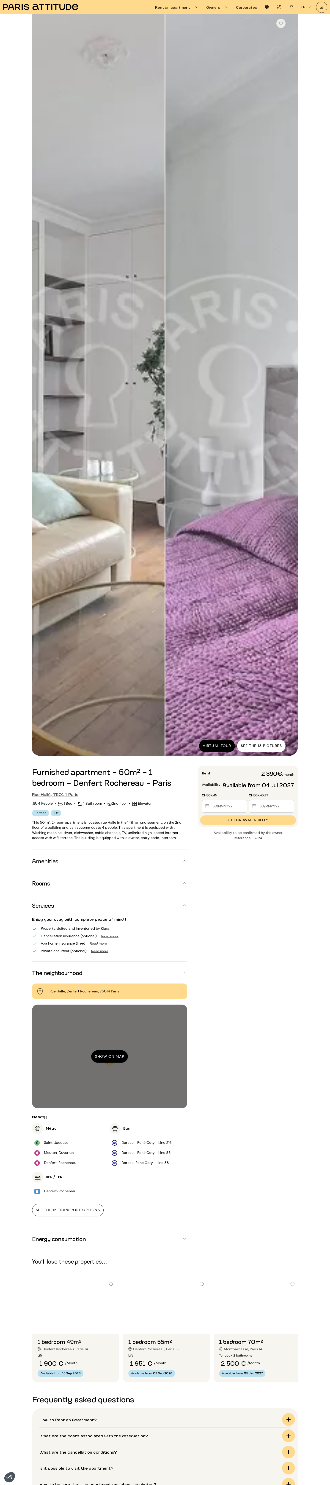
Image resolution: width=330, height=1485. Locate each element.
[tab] (177, 7)
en (306, 7)
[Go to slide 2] (75, 1325)
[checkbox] (281, 23)
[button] (9, 1477)
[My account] (321, 7)
